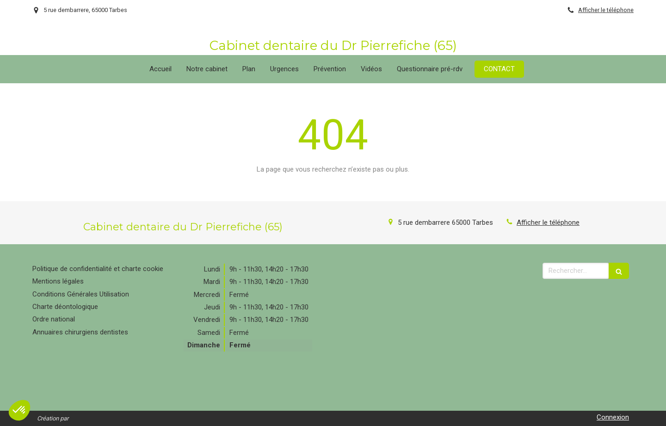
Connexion (613, 417)
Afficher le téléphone (606, 9)
